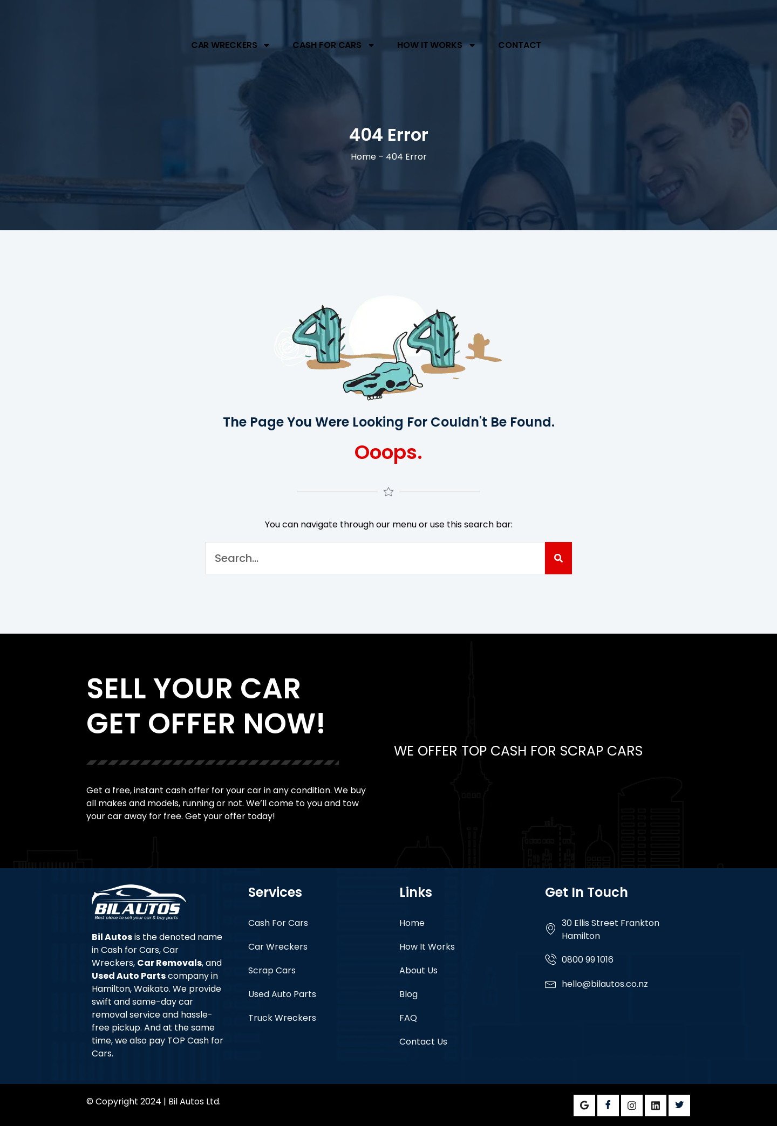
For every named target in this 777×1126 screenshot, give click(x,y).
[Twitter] (679, 1105)
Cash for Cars (130, 950)
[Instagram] (632, 1105)
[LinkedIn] (655, 1105)
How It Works (436, 45)
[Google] (584, 1105)
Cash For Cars (334, 45)
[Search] (558, 558)
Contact (519, 45)
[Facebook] (608, 1105)
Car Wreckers (231, 45)
